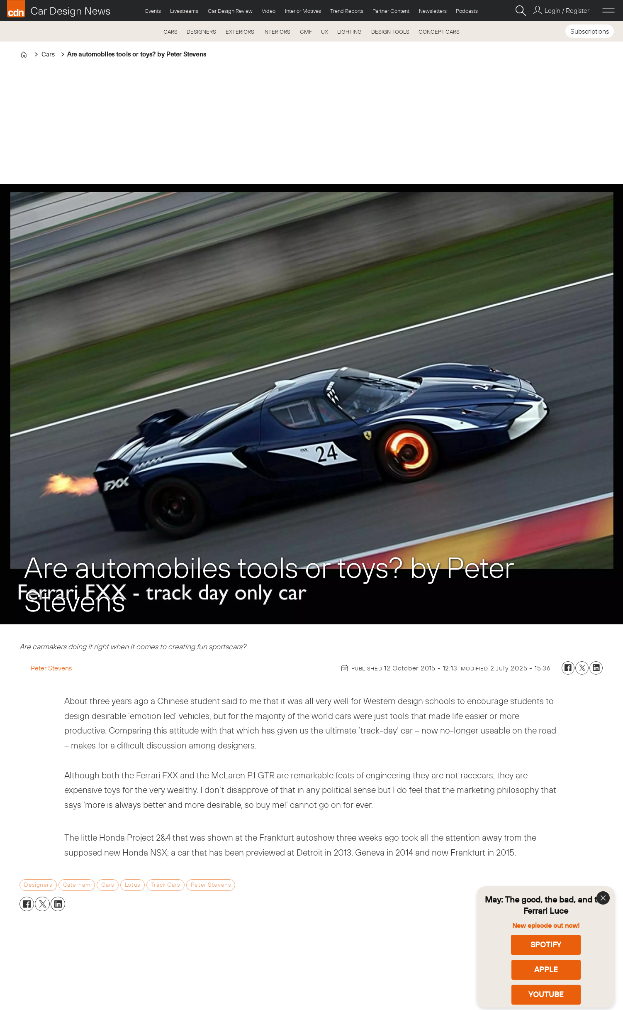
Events (153, 10)
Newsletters (433, 10)
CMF (306, 31)
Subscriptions (589, 31)
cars (107, 884)
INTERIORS (276, 31)
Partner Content (390, 10)
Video (268, 10)
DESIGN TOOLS (390, 31)
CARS (170, 31)
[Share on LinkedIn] (596, 668)
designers (38, 884)
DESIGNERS (201, 31)
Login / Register (567, 10)
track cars (165, 884)
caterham (77, 884)
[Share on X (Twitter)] (582, 668)
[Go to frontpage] (58, 8)
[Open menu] (608, 10)
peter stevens (211, 884)
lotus (132, 884)
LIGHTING (349, 31)
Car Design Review (230, 10)
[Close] (603, 898)
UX (324, 31)
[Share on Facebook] (568, 668)
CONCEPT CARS (439, 31)
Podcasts (467, 10)
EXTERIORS (240, 31)
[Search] (520, 10)
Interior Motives (303, 10)
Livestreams (184, 10)
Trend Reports (346, 10)
